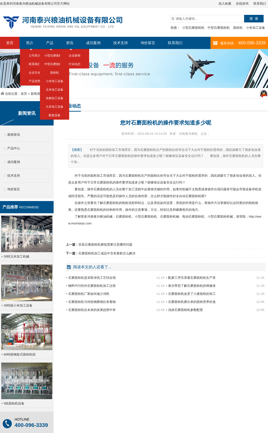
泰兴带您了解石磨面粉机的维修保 (192, 286)
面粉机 (238, 27)
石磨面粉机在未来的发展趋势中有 (92, 310)
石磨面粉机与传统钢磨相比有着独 (92, 302)
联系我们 (259, 3)
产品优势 (34, 81)
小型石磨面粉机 (193, 27)
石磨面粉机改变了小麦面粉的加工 (192, 294)
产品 (49, 43)
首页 (9, 43)
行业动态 (74, 64)
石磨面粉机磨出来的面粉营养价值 (192, 302)
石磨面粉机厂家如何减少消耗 (88, 294)
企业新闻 (74, 55)
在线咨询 (242, 3)
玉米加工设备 (54, 89)
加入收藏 (225, 3)
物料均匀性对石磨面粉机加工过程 (92, 286)
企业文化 (34, 72)
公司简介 (34, 55)
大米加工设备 (54, 106)
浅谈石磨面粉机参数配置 (185, 310)
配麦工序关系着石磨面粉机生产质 (192, 277)
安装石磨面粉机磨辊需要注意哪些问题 (105, 244)
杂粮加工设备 (54, 98)
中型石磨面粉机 (219, 27)
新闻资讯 (37, 94)
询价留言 (148, 43)
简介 (29, 43)
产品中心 (13, 148)
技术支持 (120, 43)
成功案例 (93, 43)
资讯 (69, 43)
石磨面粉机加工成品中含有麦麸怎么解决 (106, 253)
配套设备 (54, 115)
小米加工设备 (255, 27)
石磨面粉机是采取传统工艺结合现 (92, 277)
